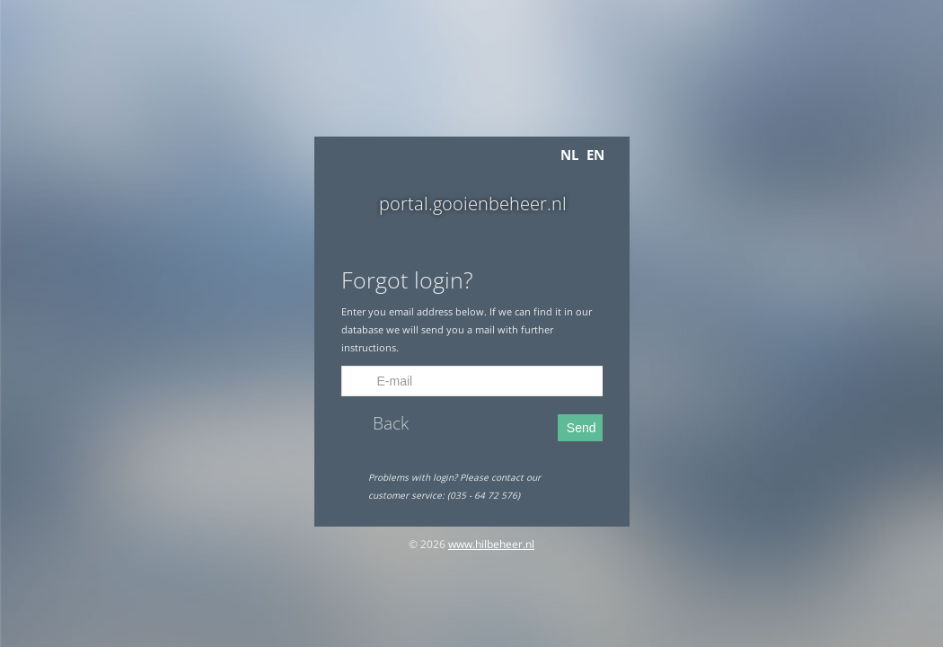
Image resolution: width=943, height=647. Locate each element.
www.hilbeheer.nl (491, 544)
